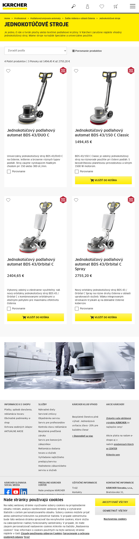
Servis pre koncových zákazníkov (50, 442)
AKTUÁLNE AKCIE (13, 431)
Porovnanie (18, 171)
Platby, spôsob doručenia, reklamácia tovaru (18, 412)
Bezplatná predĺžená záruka (49, 433)
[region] (69, 516)
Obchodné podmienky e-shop (17, 420)
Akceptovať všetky (115, 502)
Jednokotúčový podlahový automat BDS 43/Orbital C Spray (99, 264)
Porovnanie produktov (87, 51)
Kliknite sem (113, 455)
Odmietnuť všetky (115, 511)
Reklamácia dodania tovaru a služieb (49, 451)
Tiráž (75, 488)
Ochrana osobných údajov (18, 427)
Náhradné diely (46, 410)
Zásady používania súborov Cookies (41, 534)
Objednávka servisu (49, 418)
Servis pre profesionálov (51, 423)
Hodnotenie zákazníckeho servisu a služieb (52, 468)
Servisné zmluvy (47, 414)
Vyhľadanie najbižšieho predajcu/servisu (51, 459)
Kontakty (77, 492)
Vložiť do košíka (103, 180)
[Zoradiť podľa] (35, 51)
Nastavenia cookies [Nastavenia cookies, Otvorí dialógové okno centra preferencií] (115, 519)
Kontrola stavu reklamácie (52, 427)
